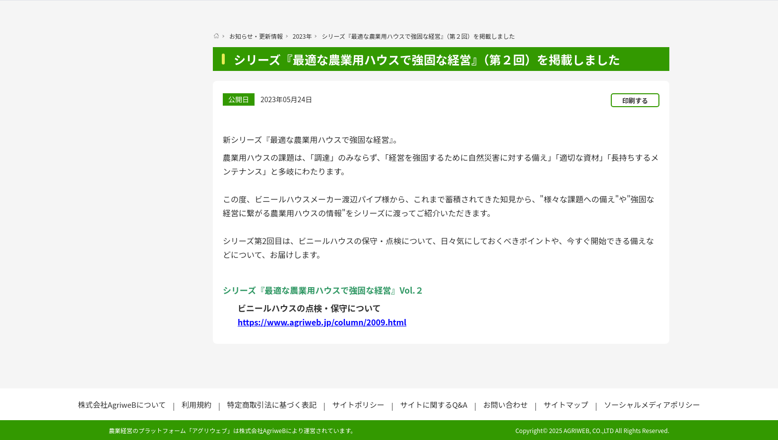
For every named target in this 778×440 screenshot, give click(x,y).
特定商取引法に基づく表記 (272, 404)
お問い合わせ (505, 404)
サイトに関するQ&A (433, 404)
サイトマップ (565, 404)
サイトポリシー (358, 404)
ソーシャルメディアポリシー (652, 404)
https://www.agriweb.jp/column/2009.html (322, 322)
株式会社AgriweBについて (122, 404)
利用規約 (196, 404)
